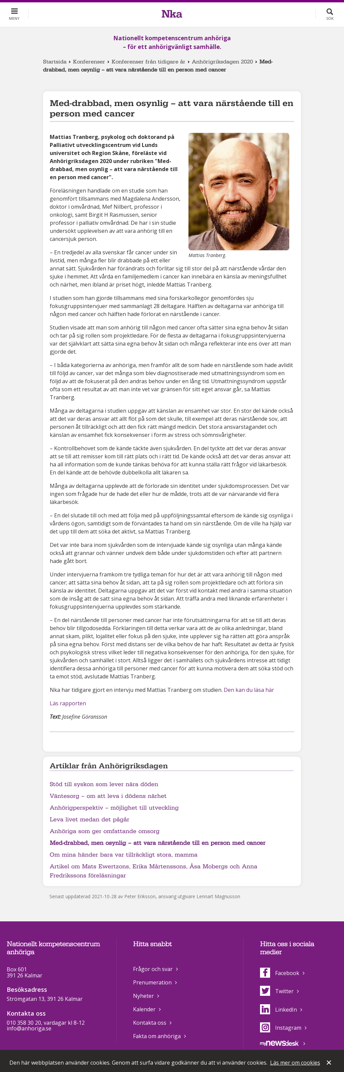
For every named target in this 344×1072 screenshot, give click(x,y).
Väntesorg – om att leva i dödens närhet (108, 796)
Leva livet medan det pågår (89, 819)
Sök (330, 18)
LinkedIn (278, 1009)
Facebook (279, 973)
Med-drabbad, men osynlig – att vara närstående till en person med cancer (157, 843)
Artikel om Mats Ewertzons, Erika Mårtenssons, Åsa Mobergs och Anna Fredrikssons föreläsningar (153, 871)
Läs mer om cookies (295, 1062)
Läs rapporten (68, 703)
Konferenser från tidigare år (148, 62)
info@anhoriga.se (29, 1028)
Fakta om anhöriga (157, 1036)
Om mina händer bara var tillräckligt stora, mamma (124, 854)
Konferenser (89, 62)
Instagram (280, 1027)
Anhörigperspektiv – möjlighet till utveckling (114, 807)
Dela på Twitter (64, 740)
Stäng (329, 1063)
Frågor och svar (153, 969)
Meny (14, 18)
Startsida (55, 62)
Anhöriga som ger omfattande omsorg (105, 831)
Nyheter (143, 996)
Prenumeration (152, 982)
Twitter (277, 991)
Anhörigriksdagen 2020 (222, 62)
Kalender (144, 1009)
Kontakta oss (149, 1022)
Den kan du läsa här (249, 690)
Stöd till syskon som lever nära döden (104, 784)
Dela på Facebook (53, 740)
